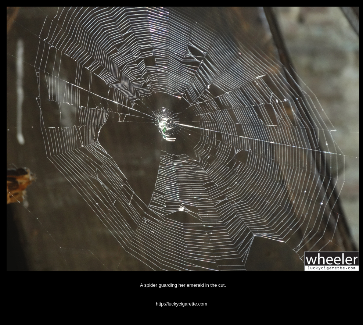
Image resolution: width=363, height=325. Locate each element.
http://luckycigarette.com (181, 304)
